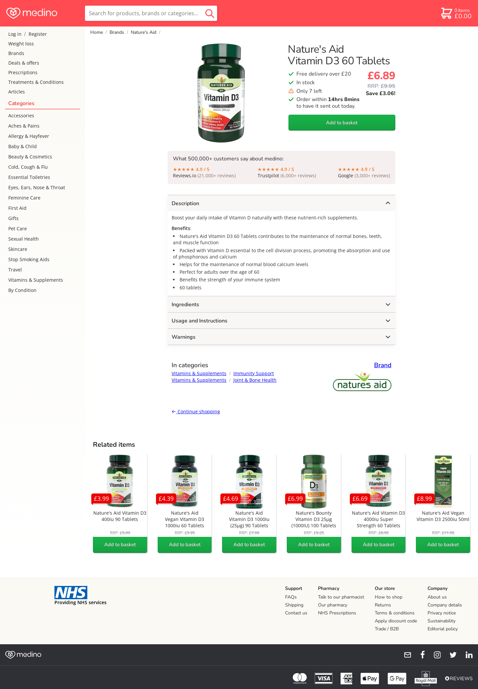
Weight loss (21, 43)
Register (38, 34)
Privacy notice (442, 613)
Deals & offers (23, 63)
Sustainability (441, 621)
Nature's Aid (143, 32)
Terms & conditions (395, 613)
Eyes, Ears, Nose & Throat (36, 187)
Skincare (17, 249)
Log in (15, 34)
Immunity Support (253, 373)
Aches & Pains (24, 126)
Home (96, 32)
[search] (151, 13)
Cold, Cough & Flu (28, 167)
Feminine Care (24, 198)
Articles (16, 91)
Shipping (294, 605)
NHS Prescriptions (337, 613)
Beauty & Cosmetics (30, 156)
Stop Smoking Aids (28, 259)
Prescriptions (23, 72)
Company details (445, 605)
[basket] (456, 13)
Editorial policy (443, 629)
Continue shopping (196, 411)
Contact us (296, 613)
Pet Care (17, 228)
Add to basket (342, 122)
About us (437, 597)
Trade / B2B (387, 629)
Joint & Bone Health (255, 380)
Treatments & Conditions (36, 82)
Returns (383, 605)
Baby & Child (22, 146)
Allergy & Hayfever (28, 136)
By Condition (22, 290)
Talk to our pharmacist (341, 597)
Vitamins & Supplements (35, 280)
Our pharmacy (332, 605)
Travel (15, 269)
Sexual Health (23, 239)
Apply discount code (396, 621)
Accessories (21, 115)
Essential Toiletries (29, 177)
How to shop (388, 597)
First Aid (17, 208)
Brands (16, 53)
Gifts (13, 218)
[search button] (209, 13)
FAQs (291, 597)
